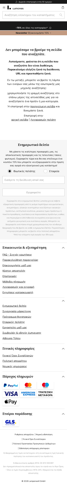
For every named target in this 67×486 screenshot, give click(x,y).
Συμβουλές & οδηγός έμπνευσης (21, 333)
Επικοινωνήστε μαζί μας (16, 265)
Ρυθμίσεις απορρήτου (24, 434)
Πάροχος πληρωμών (17, 376)
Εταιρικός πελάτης (13, 322)
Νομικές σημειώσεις (14, 366)
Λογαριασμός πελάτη (43, 119)
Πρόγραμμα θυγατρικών (16, 316)
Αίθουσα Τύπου (11, 338)
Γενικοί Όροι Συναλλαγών (17, 355)
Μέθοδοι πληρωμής (14, 281)
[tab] (33, 270)
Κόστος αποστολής (13, 270)
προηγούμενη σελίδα (42, 106)
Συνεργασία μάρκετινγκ (16, 311)
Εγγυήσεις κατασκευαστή (17, 292)
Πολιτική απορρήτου (14, 361)
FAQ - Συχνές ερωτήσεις (17, 254)
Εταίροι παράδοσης (17, 414)
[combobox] (33, 15)
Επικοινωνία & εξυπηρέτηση (24, 247)
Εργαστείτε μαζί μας (14, 327)
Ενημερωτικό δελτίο (14, 306)
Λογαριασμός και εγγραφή (18, 287)
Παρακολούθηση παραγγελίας (20, 260)
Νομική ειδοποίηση (44, 434)
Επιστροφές (9, 276)
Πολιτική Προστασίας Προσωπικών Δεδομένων (34, 443)
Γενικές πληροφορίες (18, 348)
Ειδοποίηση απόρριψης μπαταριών (34, 448)
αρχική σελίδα (19, 119)
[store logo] (17, 7)
